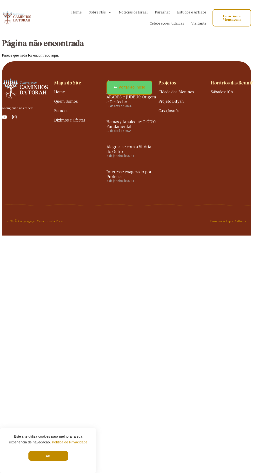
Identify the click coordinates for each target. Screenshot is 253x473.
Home (76, 12)
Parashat (162, 12)
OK (48, 456)
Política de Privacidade (69, 442)
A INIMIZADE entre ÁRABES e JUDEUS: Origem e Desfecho (131, 97)
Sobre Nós (100, 12)
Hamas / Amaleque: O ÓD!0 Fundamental (131, 124)
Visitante (198, 23)
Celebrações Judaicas (167, 23)
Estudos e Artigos (191, 12)
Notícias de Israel (133, 12)
